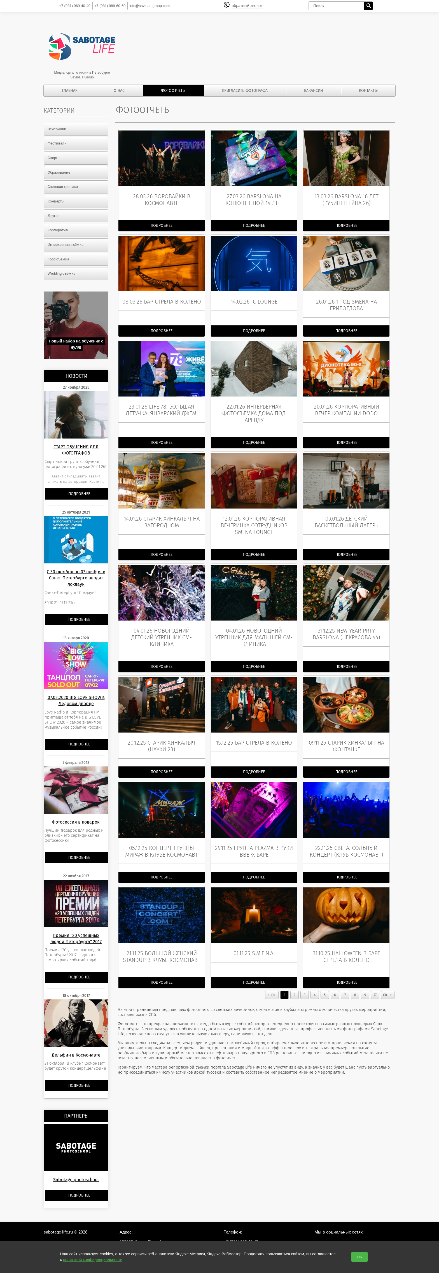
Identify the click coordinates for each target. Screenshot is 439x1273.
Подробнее (79, 493)
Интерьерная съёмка (65, 245)
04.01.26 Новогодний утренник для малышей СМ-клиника (254, 626)
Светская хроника (63, 187)
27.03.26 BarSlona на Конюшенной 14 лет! (254, 197)
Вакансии (313, 90)
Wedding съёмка (61, 273)
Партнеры (76, 1116)
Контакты (368, 90)
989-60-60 (110, 6)
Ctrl (274, 977)
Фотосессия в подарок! (76, 822)
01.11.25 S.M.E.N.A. (253, 934)
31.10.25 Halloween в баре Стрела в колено (346, 938)
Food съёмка (58, 259)
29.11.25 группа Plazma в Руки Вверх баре (254, 835)
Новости (76, 376)
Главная (70, 90)
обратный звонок (248, 5)
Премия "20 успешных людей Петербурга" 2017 (76, 938)
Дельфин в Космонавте (76, 1055)
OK (359, 1257)
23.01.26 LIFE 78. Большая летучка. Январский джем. (161, 403)
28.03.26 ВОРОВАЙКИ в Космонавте (161, 197)
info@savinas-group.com (149, 6)
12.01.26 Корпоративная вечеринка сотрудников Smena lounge (254, 516)
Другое (53, 216)
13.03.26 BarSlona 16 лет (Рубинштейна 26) (346, 197)
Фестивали (57, 143)
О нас (119, 90)
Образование (59, 172)
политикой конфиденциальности (92, 1259)
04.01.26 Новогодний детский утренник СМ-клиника (161, 626)
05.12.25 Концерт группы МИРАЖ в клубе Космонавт (161, 835)
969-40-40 (74, 6)
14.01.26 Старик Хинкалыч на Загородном (162, 513)
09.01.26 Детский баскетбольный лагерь (346, 513)
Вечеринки (57, 129)
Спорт (52, 158)
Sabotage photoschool (76, 1179)
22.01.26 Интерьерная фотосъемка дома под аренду (254, 407)
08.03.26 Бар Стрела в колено (161, 296)
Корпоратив (58, 230)
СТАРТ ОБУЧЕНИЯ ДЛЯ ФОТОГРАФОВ (76, 450)
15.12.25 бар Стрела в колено (254, 729)
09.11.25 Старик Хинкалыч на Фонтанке (346, 732)
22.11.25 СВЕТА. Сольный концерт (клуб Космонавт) (346, 835)
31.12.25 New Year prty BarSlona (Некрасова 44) (346, 622)
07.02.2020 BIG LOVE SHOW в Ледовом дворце (76, 700)
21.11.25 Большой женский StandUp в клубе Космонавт (161, 938)
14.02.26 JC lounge (254, 296)
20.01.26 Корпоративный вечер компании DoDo (346, 403)
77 (375, 976)
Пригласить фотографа (245, 90)
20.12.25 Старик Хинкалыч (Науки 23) (161, 732)
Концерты (56, 201)
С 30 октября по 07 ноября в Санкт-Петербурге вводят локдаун (76, 578)
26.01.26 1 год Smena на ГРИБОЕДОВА (346, 300)
